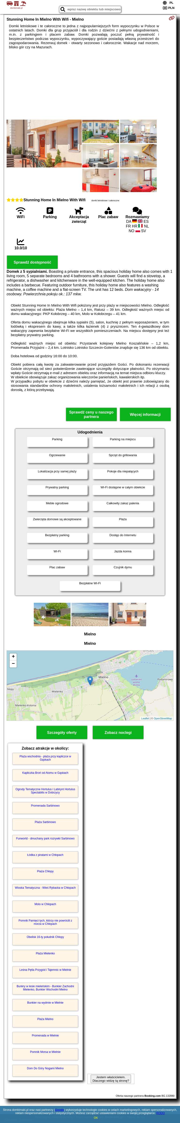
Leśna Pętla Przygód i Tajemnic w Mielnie (45, 969)
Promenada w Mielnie (45, 1035)
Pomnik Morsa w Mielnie (45, 1052)
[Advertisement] (90, 84)
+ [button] (13, 656)
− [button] (13, 664)
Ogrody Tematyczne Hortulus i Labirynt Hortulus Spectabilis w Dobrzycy (45, 791)
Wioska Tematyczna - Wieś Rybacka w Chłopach (45, 887)
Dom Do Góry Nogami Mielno (45, 1068)
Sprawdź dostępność (32, 262)
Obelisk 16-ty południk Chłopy (45, 937)
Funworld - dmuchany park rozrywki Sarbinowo (45, 838)
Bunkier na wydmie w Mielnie (45, 1002)
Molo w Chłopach (45, 904)
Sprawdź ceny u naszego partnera (91, 414)
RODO (160, 1113)
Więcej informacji (145, 415)
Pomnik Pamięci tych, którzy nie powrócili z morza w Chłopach (45, 922)
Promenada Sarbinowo (45, 805)
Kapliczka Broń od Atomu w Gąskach (45, 772)
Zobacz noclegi (118, 733)
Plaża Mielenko (45, 953)
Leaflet (145, 718)
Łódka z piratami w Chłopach (45, 855)
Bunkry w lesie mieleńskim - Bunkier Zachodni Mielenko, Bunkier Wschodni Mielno (45, 988)
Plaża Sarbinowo (45, 822)
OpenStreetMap (163, 718)
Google (59, 1110)
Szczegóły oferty (62, 733)
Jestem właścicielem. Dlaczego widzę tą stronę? (111, 1078)
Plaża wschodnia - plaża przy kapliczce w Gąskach (45, 758)
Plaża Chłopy (45, 871)
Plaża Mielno (45, 1019)
